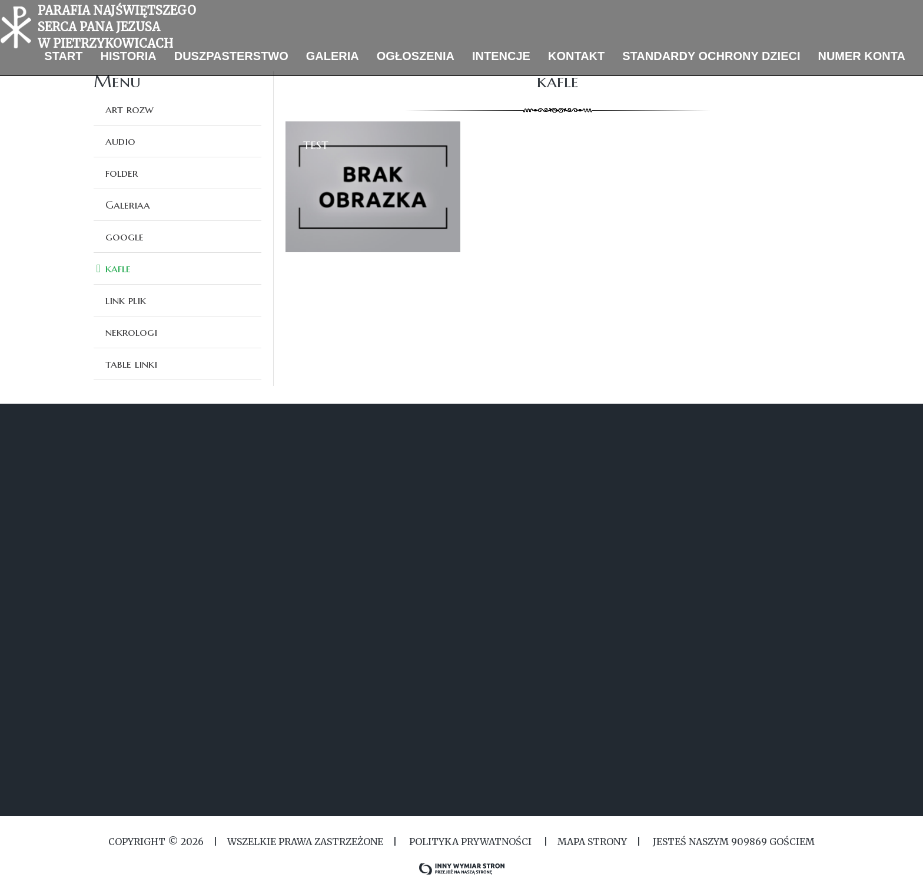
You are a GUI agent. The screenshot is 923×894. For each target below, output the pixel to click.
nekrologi (131, 332)
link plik (125, 300)
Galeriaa (127, 204)
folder (121, 173)
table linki (131, 364)
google (124, 236)
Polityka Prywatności (470, 841)
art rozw (129, 109)
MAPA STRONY (592, 841)
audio (120, 141)
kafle (118, 268)
